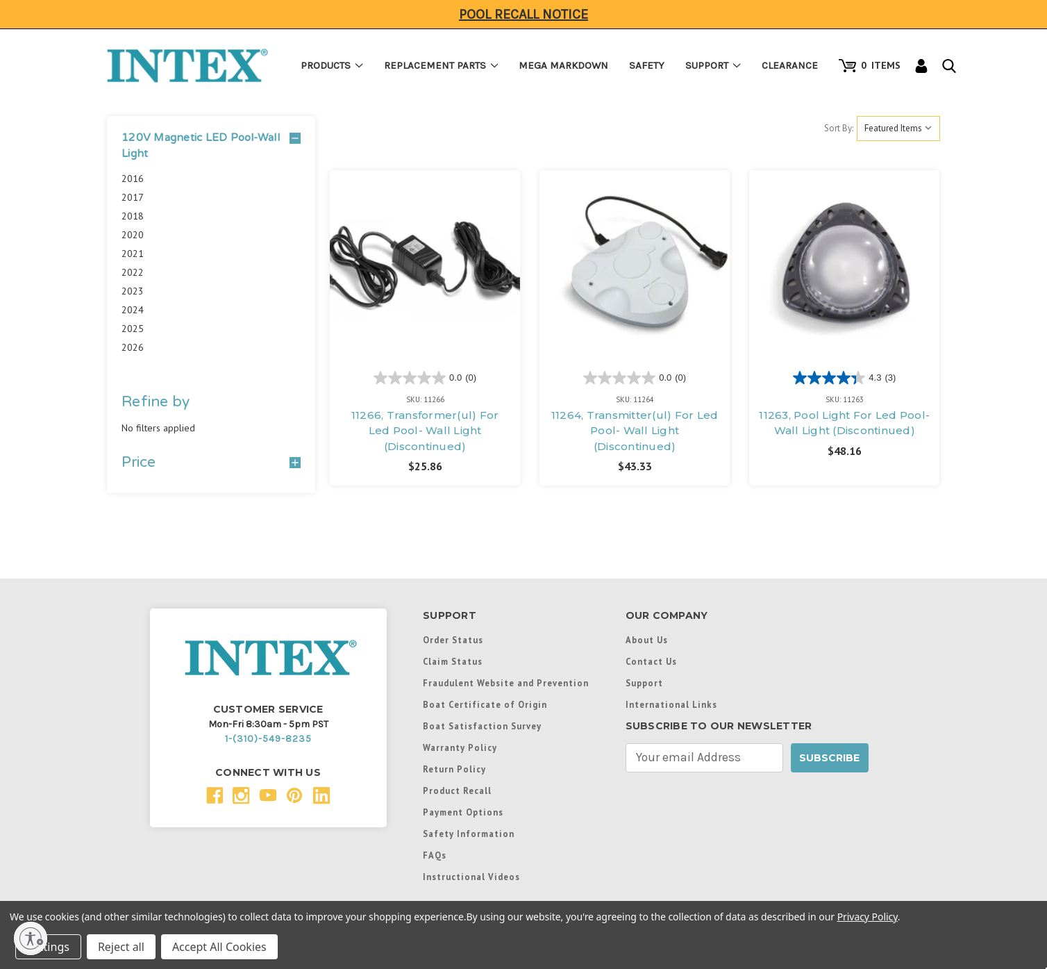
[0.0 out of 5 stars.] (425, 377)
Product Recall (457, 790)
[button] (211, 146)
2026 (133, 347)
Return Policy (454, 769)
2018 (133, 216)
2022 (133, 272)
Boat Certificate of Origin (485, 704)
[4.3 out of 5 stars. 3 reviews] (844, 377)
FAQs (434, 855)
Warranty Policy (460, 747)
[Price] (211, 462)
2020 (133, 235)
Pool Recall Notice (523, 14)
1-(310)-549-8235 (268, 739)
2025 (133, 328)
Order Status (453, 639)
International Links (671, 704)
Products (332, 65)
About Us (647, 639)
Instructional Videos (471, 876)
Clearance (790, 65)
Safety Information (468, 833)
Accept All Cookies (219, 946)
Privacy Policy (867, 916)
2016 (133, 178)
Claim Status (453, 661)
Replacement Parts (441, 65)
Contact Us (651, 661)
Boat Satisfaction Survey (482, 725)
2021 (133, 253)
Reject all (121, 946)
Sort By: (838, 128)
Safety (646, 65)
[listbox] (898, 128)
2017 (133, 197)
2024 (133, 310)
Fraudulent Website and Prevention (506, 682)
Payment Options (463, 812)
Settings (48, 946)
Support (713, 65)
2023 (133, 291)
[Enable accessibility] (30, 938)
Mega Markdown (563, 65)
